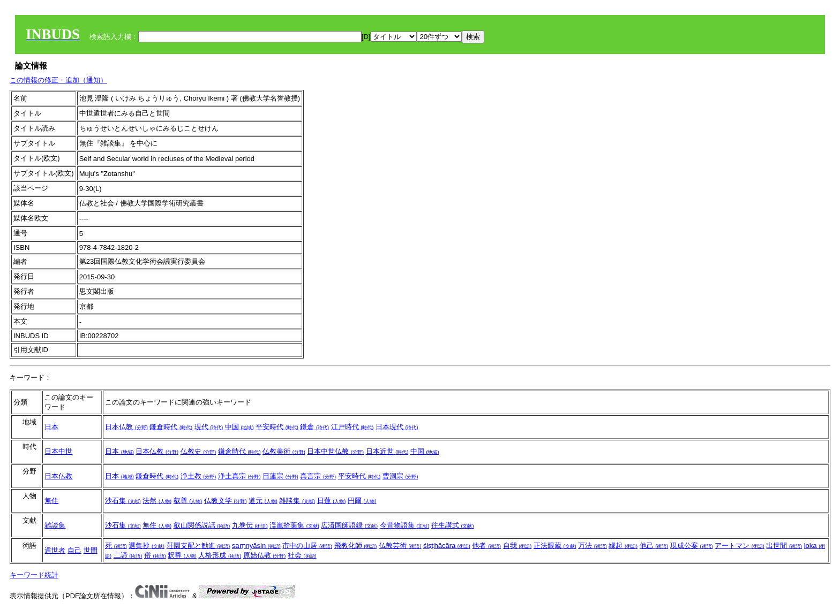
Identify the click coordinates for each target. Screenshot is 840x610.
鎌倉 (314, 427)
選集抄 (146, 546)
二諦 (128, 555)
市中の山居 (307, 546)
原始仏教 (264, 555)
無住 (51, 501)
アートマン (739, 546)
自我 (517, 546)
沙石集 (123, 501)
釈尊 (182, 555)
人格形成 (219, 555)
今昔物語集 (405, 525)
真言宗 (318, 476)
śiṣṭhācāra (446, 546)
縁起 (623, 546)
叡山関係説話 (202, 525)
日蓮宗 (280, 476)
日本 (51, 427)
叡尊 (188, 501)
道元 (263, 501)
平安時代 (277, 427)
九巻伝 (250, 525)
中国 (239, 427)
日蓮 (331, 501)
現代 (208, 427)
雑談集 (297, 501)
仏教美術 (283, 451)
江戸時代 (352, 427)
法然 (156, 501)
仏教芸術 (400, 546)
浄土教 (198, 476)
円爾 (362, 501)
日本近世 (387, 451)
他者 (486, 546)
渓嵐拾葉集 (294, 525)
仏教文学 (225, 501)
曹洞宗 (400, 476)
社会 (302, 555)
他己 (654, 546)
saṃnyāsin (256, 546)
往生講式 (452, 525)
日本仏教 (126, 427)
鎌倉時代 (170, 427)
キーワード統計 (34, 575)
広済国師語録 (349, 525)
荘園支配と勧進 (198, 546)
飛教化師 (355, 546)
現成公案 (691, 546)
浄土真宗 (239, 476)
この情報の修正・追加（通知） (58, 80)
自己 (74, 550)
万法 (592, 546)
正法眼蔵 (555, 546)
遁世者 (54, 550)
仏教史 (198, 451)
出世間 (784, 546)
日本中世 (58, 451)
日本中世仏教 (335, 451)
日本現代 (397, 427)
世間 (91, 550)
